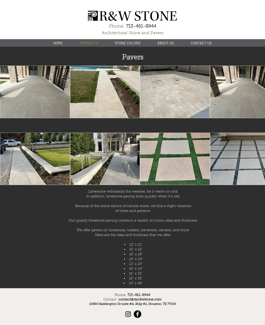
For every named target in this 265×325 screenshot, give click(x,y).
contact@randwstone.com (140, 299)
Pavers (132, 57)
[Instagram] (128, 314)
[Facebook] (137, 314)
